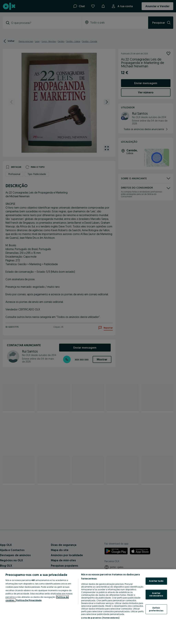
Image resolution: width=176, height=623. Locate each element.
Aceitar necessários (156, 594)
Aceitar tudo (156, 581)
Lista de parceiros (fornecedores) (100, 617)
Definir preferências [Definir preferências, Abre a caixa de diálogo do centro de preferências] (156, 609)
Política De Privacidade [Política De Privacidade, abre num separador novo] (29, 600)
